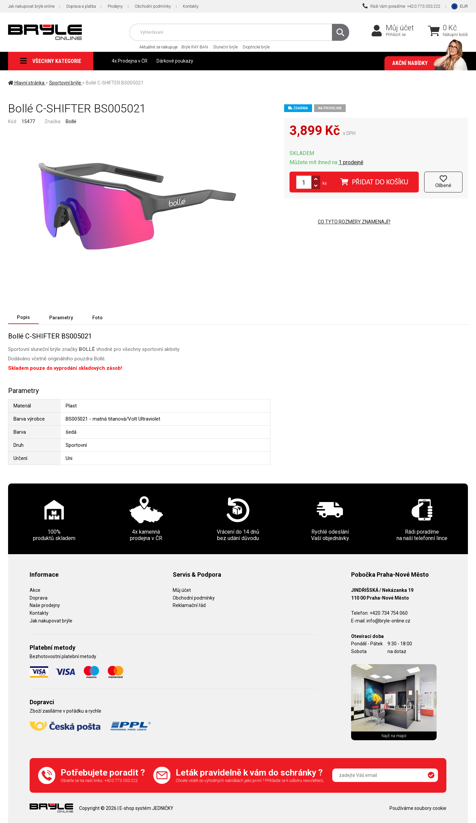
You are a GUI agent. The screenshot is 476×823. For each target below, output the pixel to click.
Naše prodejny (45, 605)
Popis (23, 317)
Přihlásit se (396, 34)
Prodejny (115, 6)
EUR (464, 6)
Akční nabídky (426, 63)
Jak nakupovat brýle (51, 620)
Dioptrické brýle (256, 47)
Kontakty (191, 6)
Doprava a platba (81, 6)
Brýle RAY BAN (194, 47)
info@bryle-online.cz (388, 620)
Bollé (71, 121)
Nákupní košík (455, 34)
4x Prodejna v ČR (129, 61)
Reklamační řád (189, 605)
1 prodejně (351, 162)
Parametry (61, 317)
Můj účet (400, 28)
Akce (35, 590)
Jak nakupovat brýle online (31, 6)
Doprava (38, 597)
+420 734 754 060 (389, 612)
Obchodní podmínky (153, 6)
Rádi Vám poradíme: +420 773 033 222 (402, 6)
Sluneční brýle (225, 47)
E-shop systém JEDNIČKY (146, 808)
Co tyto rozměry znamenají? (354, 221)
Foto (97, 317)
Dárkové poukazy (175, 61)
